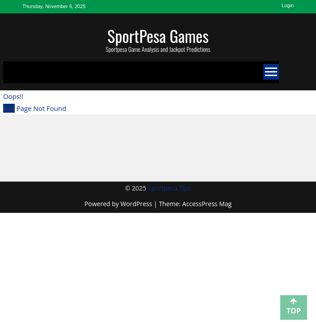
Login (288, 5)
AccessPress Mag (207, 203)
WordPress (137, 203)
